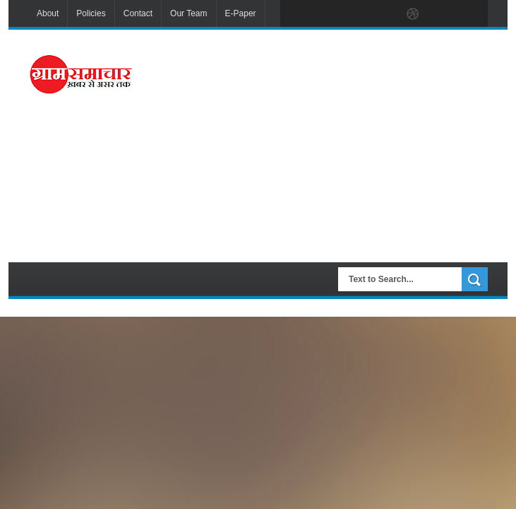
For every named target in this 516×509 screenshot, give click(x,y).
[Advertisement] (334, 144)
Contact (138, 13)
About (48, 13)
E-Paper (240, 13)
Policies (90, 13)
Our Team (188, 13)
